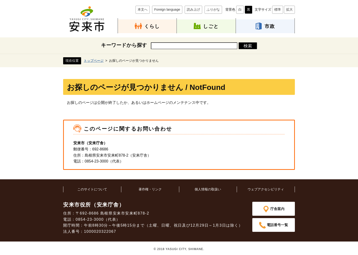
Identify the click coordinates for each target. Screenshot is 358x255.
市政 (269, 26)
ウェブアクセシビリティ (266, 189)
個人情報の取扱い (208, 189)
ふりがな (213, 9)
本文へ (143, 9)
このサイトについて (92, 189)
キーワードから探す (124, 45)
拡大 (289, 9)
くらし (152, 26)
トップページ (94, 60)
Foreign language (167, 9)
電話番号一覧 (277, 225)
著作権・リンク (150, 189)
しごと (211, 26)
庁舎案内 (277, 209)
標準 (277, 9)
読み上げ (193, 9)
